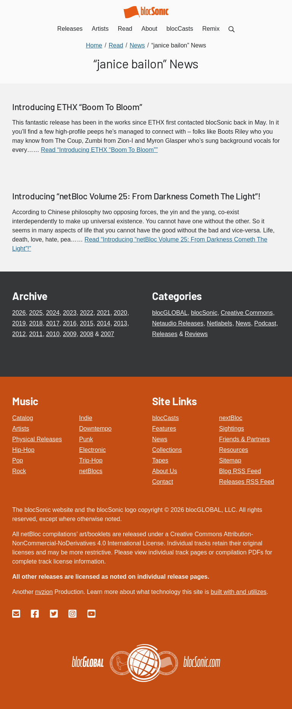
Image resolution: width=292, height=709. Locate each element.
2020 (120, 312)
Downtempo (95, 428)
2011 (36, 334)
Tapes (160, 460)
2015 (87, 323)
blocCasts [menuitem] (180, 28)
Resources (233, 450)
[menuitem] (232, 28)
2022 (87, 312)
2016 (69, 323)
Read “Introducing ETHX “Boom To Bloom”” (99, 150)
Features (164, 428)
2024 (53, 312)
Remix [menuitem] (210, 28)
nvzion (43, 592)
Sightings (231, 428)
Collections (167, 450)
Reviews (196, 334)
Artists (20, 428)
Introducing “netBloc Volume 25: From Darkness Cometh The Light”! (136, 196)
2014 (103, 323)
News (243, 323)
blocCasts (165, 418)
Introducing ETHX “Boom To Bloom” (77, 106)
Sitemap (230, 460)
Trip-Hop (91, 460)
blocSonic (204, 312)
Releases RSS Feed (246, 481)
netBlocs (90, 471)
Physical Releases (37, 439)
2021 (103, 312)
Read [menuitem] (125, 28)
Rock (19, 471)
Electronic (92, 450)
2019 (19, 323)
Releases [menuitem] (70, 28)
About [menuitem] (149, 28)
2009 (69, 334)
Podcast (265, 323)
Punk (86, 439)
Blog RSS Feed (240, 471)
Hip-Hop (23, 450)
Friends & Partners (244, 439)
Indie (85, 418)
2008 (87, 334)
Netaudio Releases (177, 323)
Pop (17, 460)
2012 (19, 334)
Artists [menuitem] (100, 28)
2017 (53, 323)
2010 (53, 334)
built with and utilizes (239, 592)
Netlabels (219, 323)
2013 (120, 323)
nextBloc (230, 418)
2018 (36, 323)
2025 (36, 312)
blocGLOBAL (169, 312)
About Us (164, 471)
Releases (165, 334)
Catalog (22, 418)
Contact (162, 481)
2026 (19, 312)
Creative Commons (247, 312)
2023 (69, 312)
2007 (107, 334)
